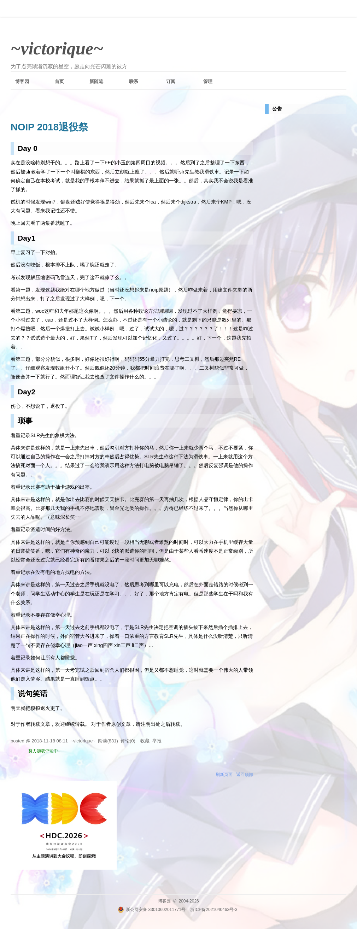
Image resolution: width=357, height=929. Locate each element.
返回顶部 (244, 774)
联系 (133, 81)
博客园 (22, 81)
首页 (59, 81)
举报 (157, 740)
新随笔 (96, 81)
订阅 (170, 81)
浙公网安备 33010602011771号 (152, 909)
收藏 (145, 740)
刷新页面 (224, 774)
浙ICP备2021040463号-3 (213, 909)
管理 (207, 81)
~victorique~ (57, 48)
